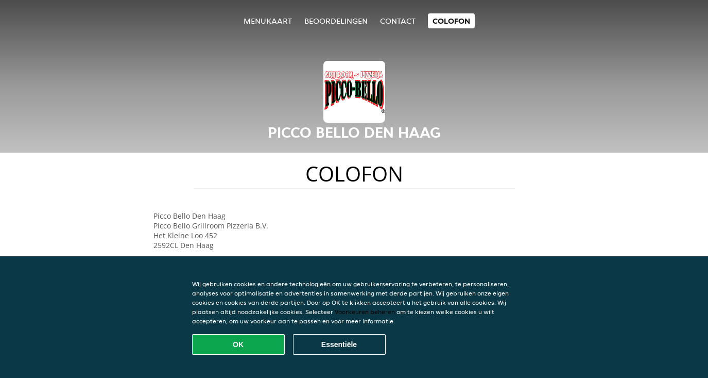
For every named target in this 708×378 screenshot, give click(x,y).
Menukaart (268, 20)
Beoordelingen (336, 20)
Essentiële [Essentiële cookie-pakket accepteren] (339, 344)
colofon (451, 20)
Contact (398, 20)
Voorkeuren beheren (365, 312)
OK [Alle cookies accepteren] (238, 344)
